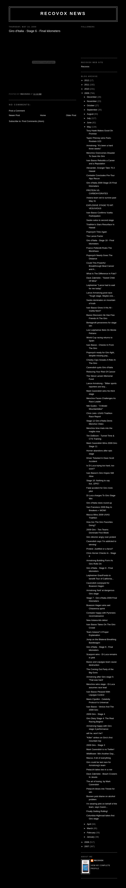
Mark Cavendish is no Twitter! (100, 749)
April (89, 824)
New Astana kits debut (96, 620)
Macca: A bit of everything (98, 758)
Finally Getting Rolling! (97, 811)
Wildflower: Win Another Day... (100, 753)
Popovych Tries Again (96, 232)
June (89, 122)
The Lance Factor (94, 236)
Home (43, 115)
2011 (87, 84)
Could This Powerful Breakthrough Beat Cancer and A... (100, 266)
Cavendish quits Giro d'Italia (99, 367)
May (89, 127)
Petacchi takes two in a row (99, 769)
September (92, 109)
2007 (87, 846)
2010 (87, 89)
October (91, 105)
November (92, 101)
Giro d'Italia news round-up (99, 503)
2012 (87, 80)
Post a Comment (17, 110)
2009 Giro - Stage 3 (95, 745)
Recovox (85, 66)
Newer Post (14, 115)
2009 (87, 93)
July (89, 118)
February (91, 832)
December (92, 97)
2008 (87, 842)
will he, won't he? (94, 733)
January (91, 837)
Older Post (71, 115)
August (90, 114)
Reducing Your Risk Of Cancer (100, 371)
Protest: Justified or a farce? (99, 549)
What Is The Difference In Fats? (101, 273)
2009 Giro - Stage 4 (95, 714)
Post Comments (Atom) (33, 121)
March (90, 828)
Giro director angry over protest (101, 537)
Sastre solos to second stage (100, 220)
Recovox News (63, 13)
